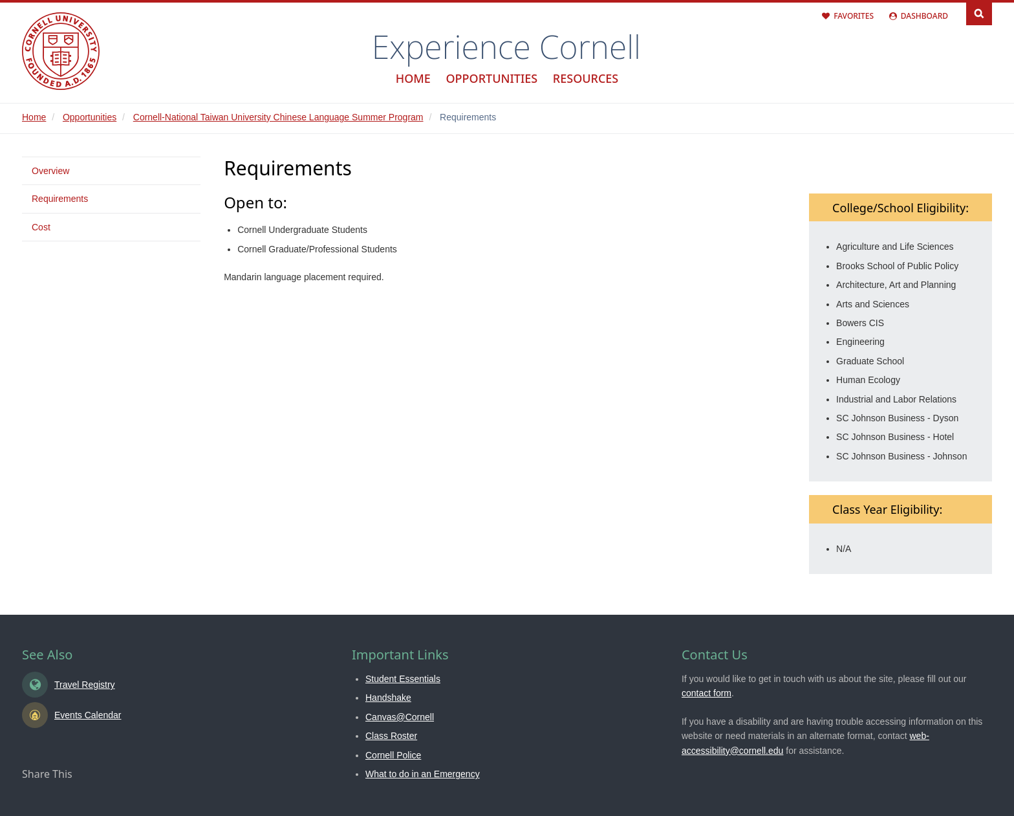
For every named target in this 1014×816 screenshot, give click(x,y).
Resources (585, 78)
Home (413, 78)
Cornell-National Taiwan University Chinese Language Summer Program (278, 117)
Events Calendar (88, 715)
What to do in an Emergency (422, 774)
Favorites (854, 15)
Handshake (388, 697)
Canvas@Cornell (399, 717)
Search (979, 12)
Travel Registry (84, 684)
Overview (50, 171)
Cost (41, 227)
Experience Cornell (506, 47)
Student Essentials (402, 679)
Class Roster (391, 736)
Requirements (60, 198)
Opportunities (491, 78)
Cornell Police (393, 755)
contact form (706, 693)
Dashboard (924, 15)
